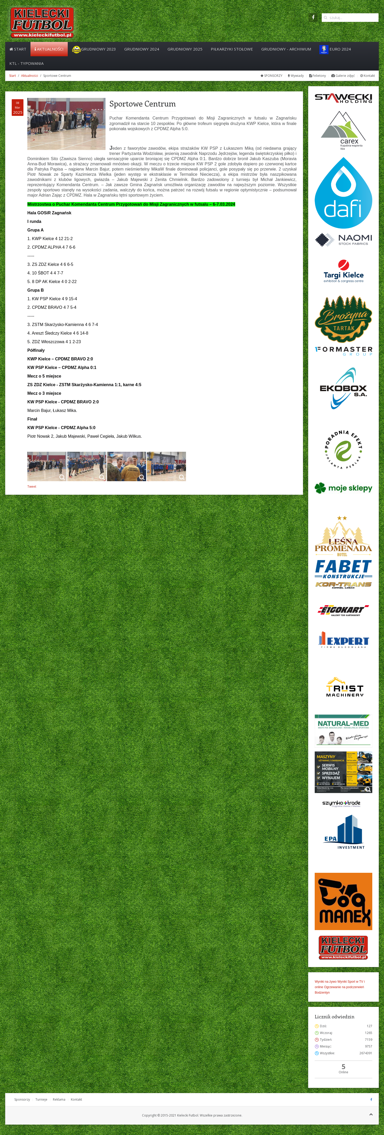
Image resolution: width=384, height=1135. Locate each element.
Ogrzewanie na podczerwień (344, 987)
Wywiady (296, 75)
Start (17, 49)
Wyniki (342, 981)
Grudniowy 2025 (185, 49)
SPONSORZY (271, 75)
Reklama (59, 1099)
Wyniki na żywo (326, 981)
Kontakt (367, 75)
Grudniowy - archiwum (286, 49)
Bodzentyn (322, 992)
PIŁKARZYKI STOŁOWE (232, 49)
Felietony (317, 75)
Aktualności (49, 49)
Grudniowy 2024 (141, 49)
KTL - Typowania (26, 63)
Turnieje (41, 1099)
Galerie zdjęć (343, 75)
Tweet (31, 486)
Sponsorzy (22, 1099)
